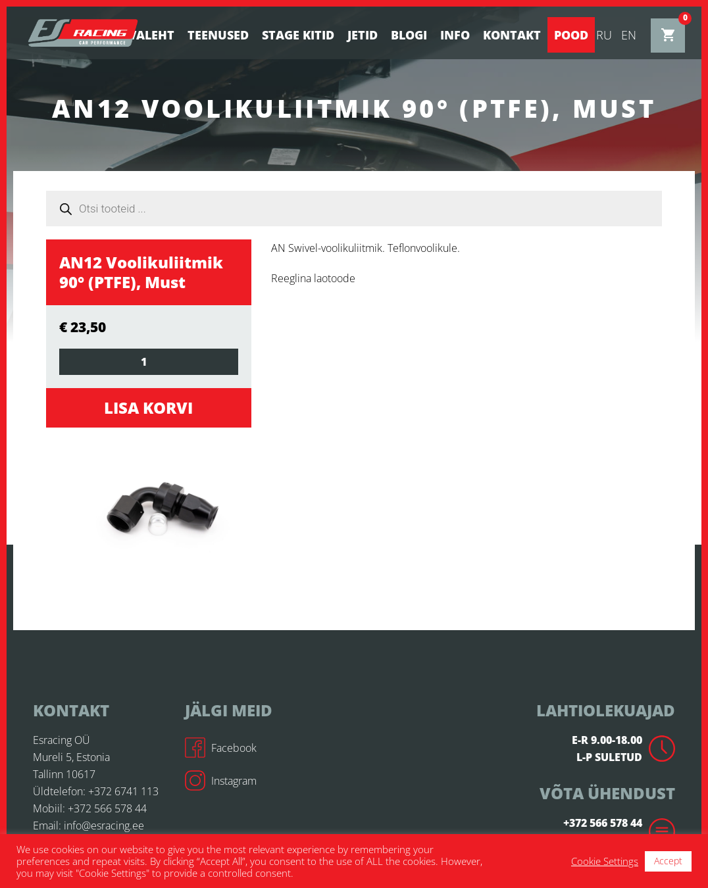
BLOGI (409, 35)
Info (455, 35)
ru (604, 35)
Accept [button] (668, 860)
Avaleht (147, 35)
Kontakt (512, 35)
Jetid (362, 35)
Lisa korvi (148, 407)
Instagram (221, 780)
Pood (571, 35)
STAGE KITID (298, 35)
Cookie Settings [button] (604, 861)
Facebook (221, 747)
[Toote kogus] (148, 362)
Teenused (218, 35)
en (628, 35)
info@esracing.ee (104, 825)
